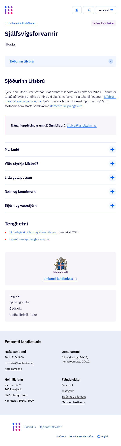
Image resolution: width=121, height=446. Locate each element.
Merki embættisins (73, 402)
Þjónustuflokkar (51, 427)
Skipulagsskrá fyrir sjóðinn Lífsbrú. (33, 232)
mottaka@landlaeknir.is (19, 363)
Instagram (68, 391)
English (104, 436)
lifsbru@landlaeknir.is (82, 125)
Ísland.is (30, 427)
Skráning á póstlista (74, 396)
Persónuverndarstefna (81, 436)
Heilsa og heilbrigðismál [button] (20, 23)
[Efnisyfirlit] (60, 61)
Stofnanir (61, 436)
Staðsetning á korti (16, 395)
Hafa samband (13, 368)
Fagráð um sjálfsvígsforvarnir (29, 239)
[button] (77, 10)
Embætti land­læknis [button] (61, 279)
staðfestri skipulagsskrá (65, 106)
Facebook (67, 385)
